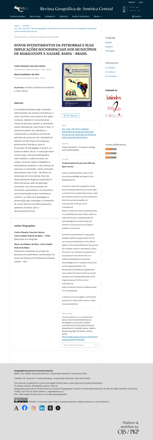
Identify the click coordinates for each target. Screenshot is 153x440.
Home (16, 25)
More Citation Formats (73, 345)
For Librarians (111, 76)
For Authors (110, 72)
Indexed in (50, 16)
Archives (26, 25)
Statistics (63, 16)
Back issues (35, 16)
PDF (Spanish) (72, 115)
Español (109, 46)
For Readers (110, 67)
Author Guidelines (80, 16)
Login (140, 2)
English (108, 42)
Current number (17, 16)
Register (132, 2)
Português (110, 50)
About (97, 16)
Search (136, 16)
